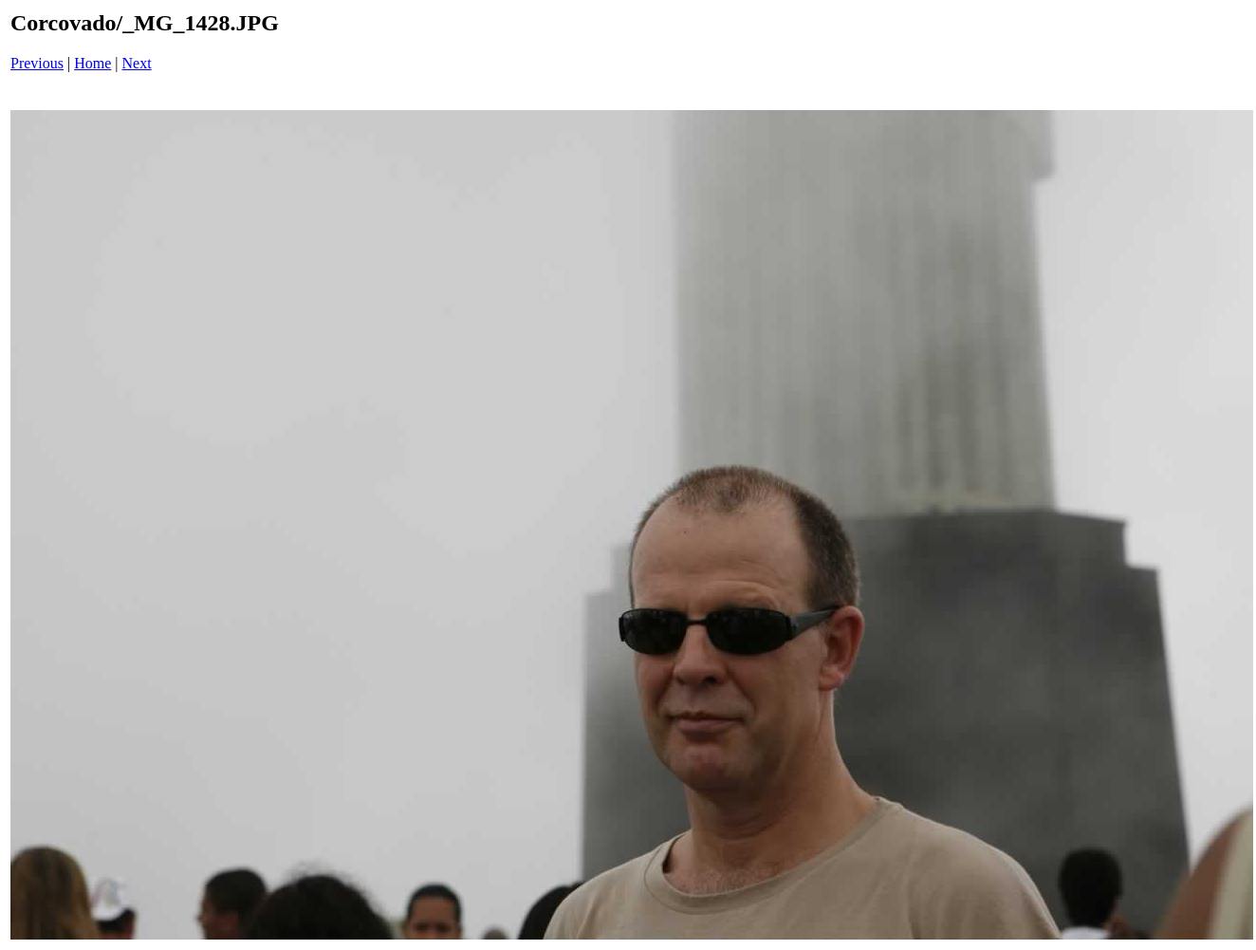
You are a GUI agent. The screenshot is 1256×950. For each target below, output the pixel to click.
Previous (37, 63)
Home (92, 63)
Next (137, 63)
